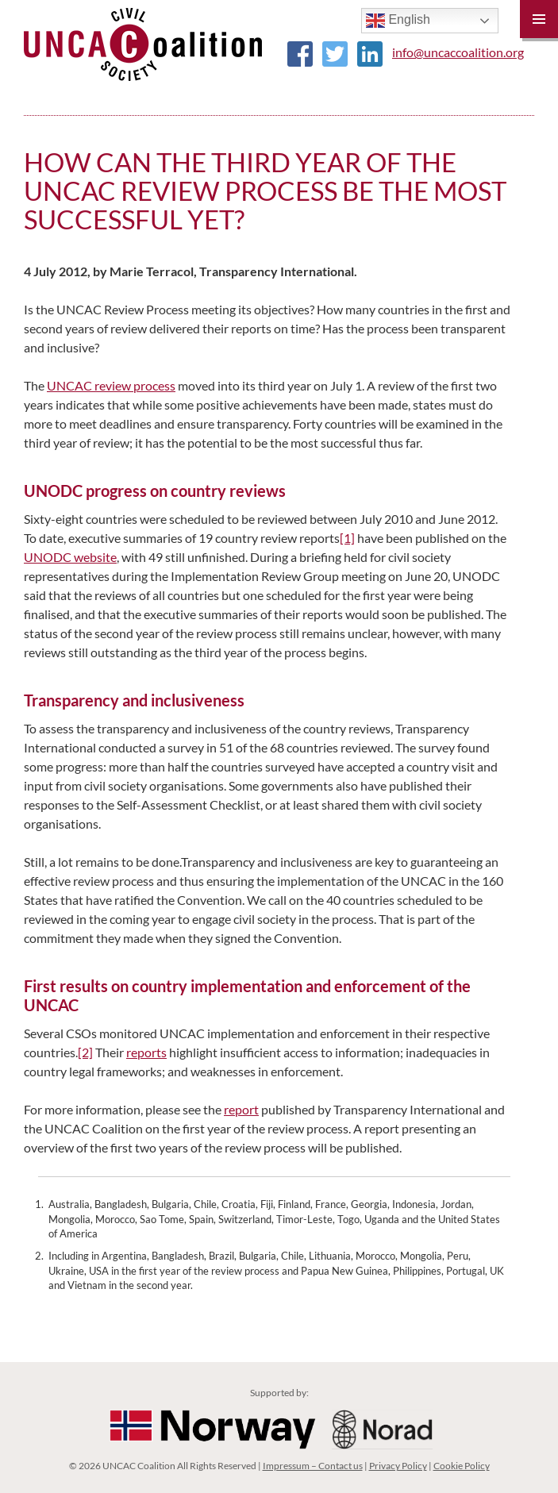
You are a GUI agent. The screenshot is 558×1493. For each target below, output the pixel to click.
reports (146, 1052)
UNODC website (70, 556)
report (241, 1109)
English (398, 20)
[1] (347, 537)
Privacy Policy (398, 1466)
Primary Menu (539, 19)
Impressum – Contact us (313, 1466)
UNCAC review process (111, 385)
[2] (85, 1052)
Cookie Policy (461, 1466)
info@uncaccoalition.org (458, 52)
